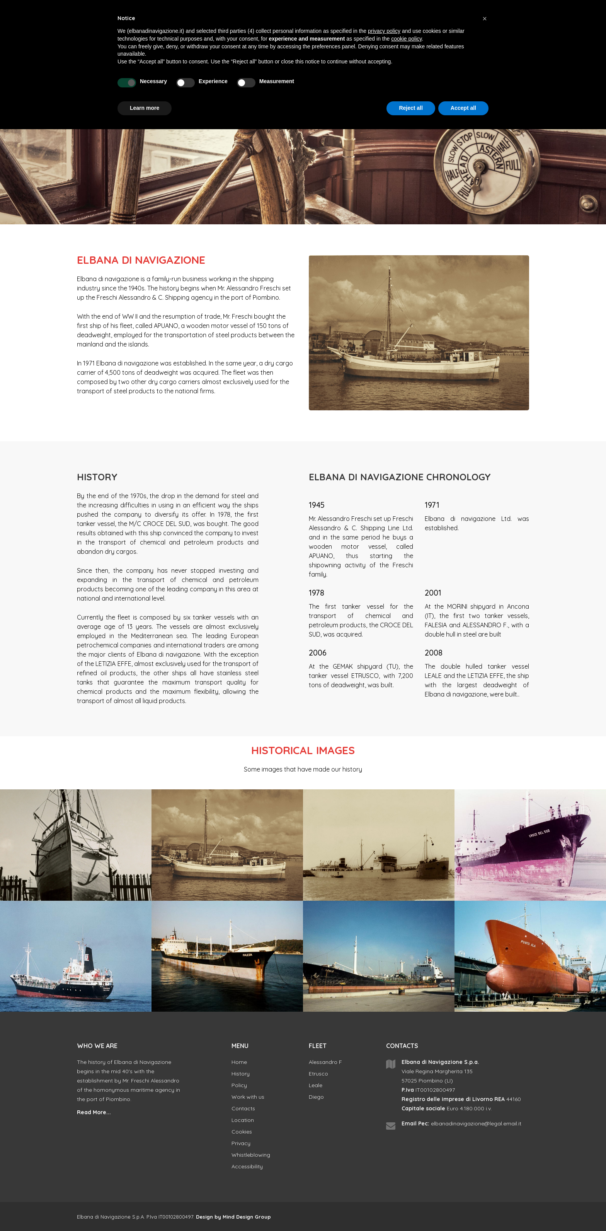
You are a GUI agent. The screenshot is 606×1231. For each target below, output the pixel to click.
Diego (316, 1096)
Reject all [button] (410, 108)
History (241, 1073)
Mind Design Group (247, 1217)
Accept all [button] (463, 108)
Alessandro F (325, 1062)
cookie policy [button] (406, 39)
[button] (484, 18)
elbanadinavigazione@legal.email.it (476, 1123)
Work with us (248, 1096)
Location (243, 1120)
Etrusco (318, 1073)
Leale (315, 1085)
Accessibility (247, 1166)
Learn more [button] (144, 108)
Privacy (241, 1143)
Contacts (243, 1108)
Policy (239, 1085)
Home (239, 1062)
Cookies (242, 1131)
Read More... (94, 1112)
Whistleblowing (251, 1154)
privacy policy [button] (384, 31)
